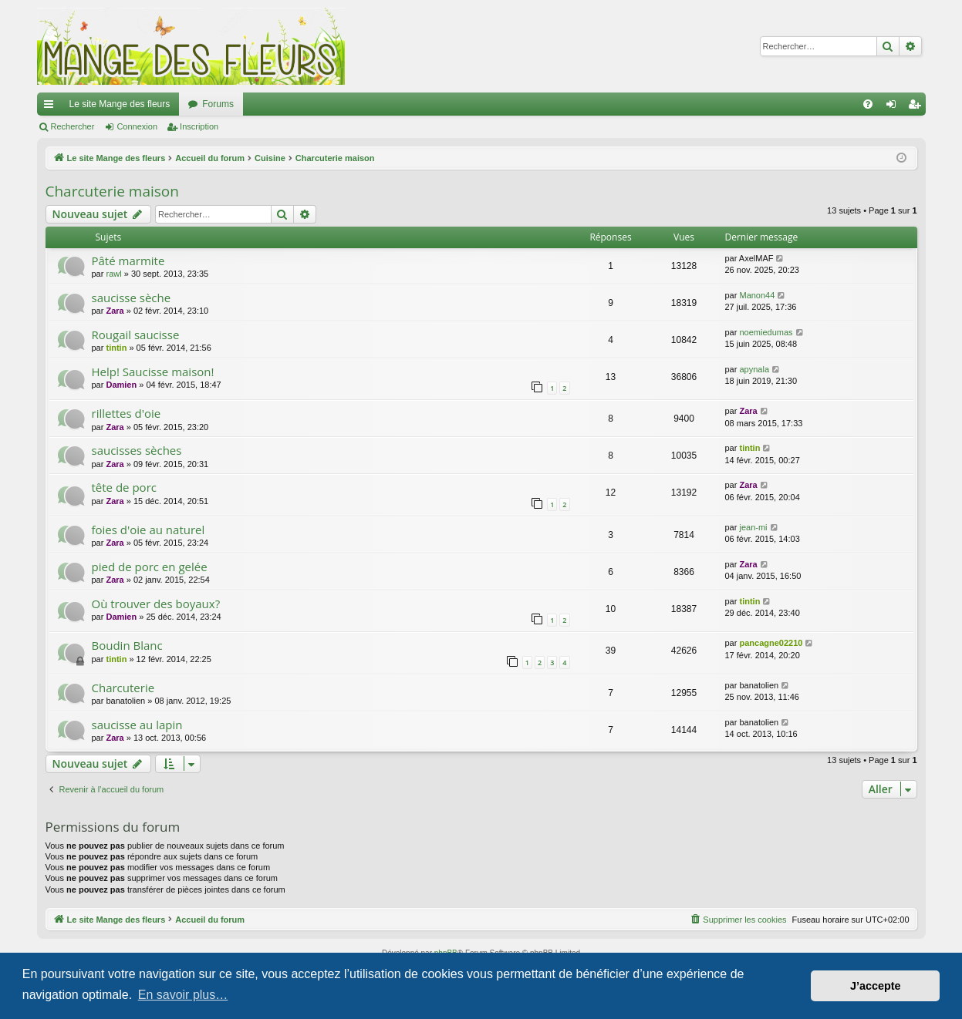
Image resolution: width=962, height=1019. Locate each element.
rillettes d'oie (126, 413)
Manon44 (757, 295)
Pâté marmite (128, 260)
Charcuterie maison (112, 191)
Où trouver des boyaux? (156, 603)
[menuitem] (867, 104)
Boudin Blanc (127, 645)
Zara (114, 310)
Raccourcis (51, 107)
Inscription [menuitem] (917, 107)
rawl (113, 273)
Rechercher (73, 126)
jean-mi (753, 527)
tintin (116, 347)
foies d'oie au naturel (148, 529)
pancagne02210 (770, 642)
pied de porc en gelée (150, 566)
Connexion (136, 126)
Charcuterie (123, 687)
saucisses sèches (137, 450)
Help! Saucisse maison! (153, 371)
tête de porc (124, 487)
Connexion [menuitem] (894, 107)
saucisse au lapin (137, 724)
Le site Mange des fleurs (119, 104)
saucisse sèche (131, 297)
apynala (754, 369)
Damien (121, 384)
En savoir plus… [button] (183, 994)
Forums (218, 104)
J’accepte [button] (875, 986)
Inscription (199, 126)
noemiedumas (765, 332)
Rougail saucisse (136, 334)
